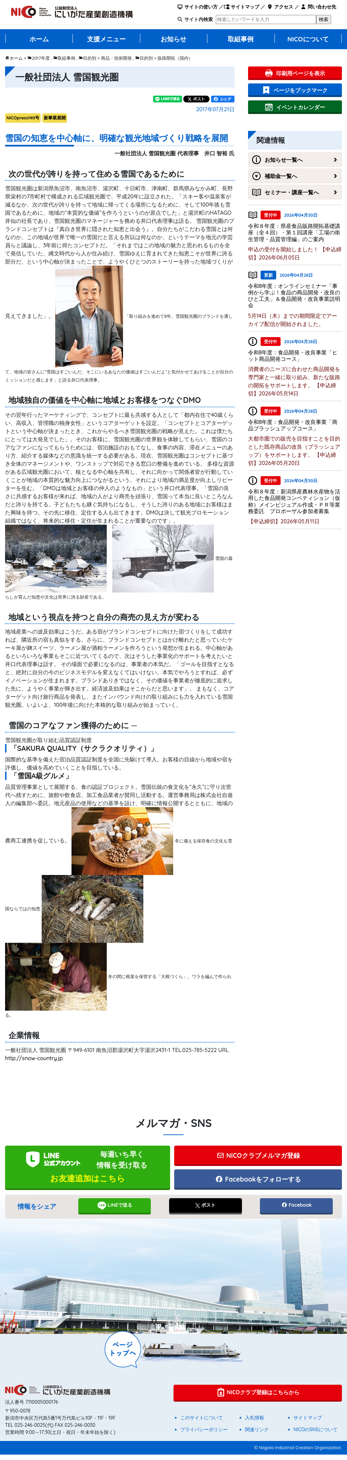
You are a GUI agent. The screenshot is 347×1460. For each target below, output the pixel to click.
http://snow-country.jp (34, 1058)
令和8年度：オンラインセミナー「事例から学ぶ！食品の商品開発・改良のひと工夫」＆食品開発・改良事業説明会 (294, 296)
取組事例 (240, 39)
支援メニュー (106, 39)
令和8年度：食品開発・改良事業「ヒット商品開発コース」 (293, 355)
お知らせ (173, 39)
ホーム (39, 39)
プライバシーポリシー (204, 1435)
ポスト (205, 1210)
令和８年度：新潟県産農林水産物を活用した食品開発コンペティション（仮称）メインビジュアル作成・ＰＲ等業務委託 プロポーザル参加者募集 (294, 501)
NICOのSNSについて (315, 1435)
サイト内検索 (198, 19)
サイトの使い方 (197, 7)
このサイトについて (201, 1423)
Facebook (296, 1210)
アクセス (280, 7)
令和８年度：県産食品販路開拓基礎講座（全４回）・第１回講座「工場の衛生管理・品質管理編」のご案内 (294, 232)
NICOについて (308, 39)
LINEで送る (114, 1211)
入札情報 (254, 1423)
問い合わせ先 (318, 7)
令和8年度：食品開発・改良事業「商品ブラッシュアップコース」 (293, 425)
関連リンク (257, 1435)
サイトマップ (241, 7)
